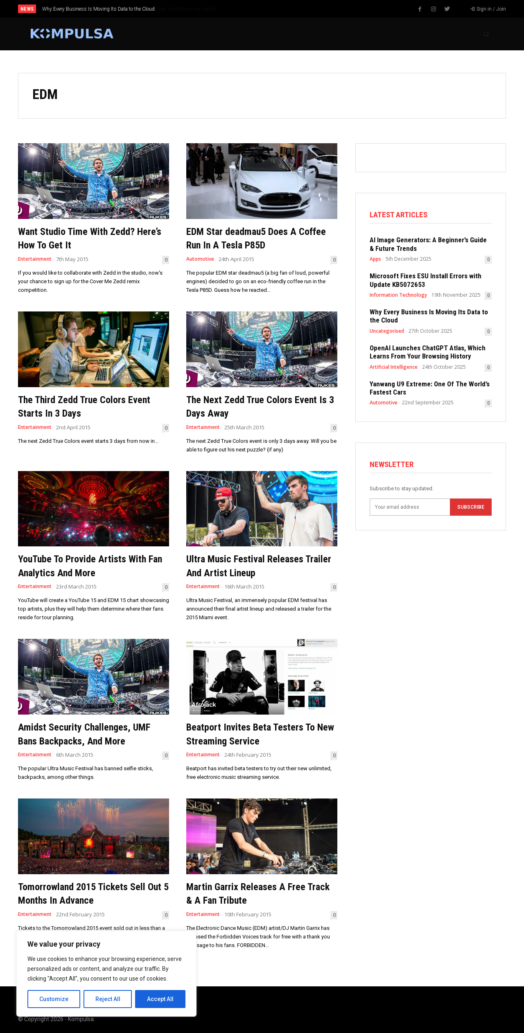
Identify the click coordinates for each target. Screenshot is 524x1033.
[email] (410, 509)
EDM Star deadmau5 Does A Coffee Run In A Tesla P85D (249, 238)
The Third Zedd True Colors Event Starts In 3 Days (80, 406)
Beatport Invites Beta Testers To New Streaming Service (260, 733)
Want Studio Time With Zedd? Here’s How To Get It (85, 238)
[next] (289, 9)
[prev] (276, 9)
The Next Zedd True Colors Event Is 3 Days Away (247, 406)
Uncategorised (387, 332)
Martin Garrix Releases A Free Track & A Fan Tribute (255, 893)
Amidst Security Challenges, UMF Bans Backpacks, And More (91, 733)
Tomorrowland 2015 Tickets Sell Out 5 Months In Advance (91, 893)
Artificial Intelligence (394, 368)
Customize (53, 999)
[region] (106, 974)
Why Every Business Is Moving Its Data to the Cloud (98, 9)
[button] (486, 34)
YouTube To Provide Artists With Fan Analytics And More (92, 565)
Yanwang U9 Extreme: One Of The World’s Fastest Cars (430, 389)
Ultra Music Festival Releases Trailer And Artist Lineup (254, 565)
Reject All (107, 999)
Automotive (201, 259)
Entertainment (37, 259)
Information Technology (398, 296)
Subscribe (470, 509)
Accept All (160, 999)
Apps (375, 260)
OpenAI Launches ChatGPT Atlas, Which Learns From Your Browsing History (428, 353)
